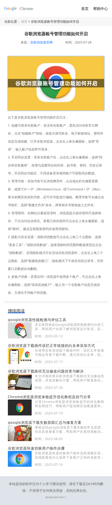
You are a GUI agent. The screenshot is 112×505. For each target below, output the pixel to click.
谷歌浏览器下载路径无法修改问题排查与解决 (46, 371)
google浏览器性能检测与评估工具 (37, 320)
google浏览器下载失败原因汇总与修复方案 (45, 422)
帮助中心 (100, 8)
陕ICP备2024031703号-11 (56, 489)
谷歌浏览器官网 (41, 42)
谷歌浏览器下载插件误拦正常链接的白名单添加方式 (51, 345)
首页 (85, 8)
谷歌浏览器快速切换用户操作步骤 (36, 448)
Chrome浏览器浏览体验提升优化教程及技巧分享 (49, 397)
